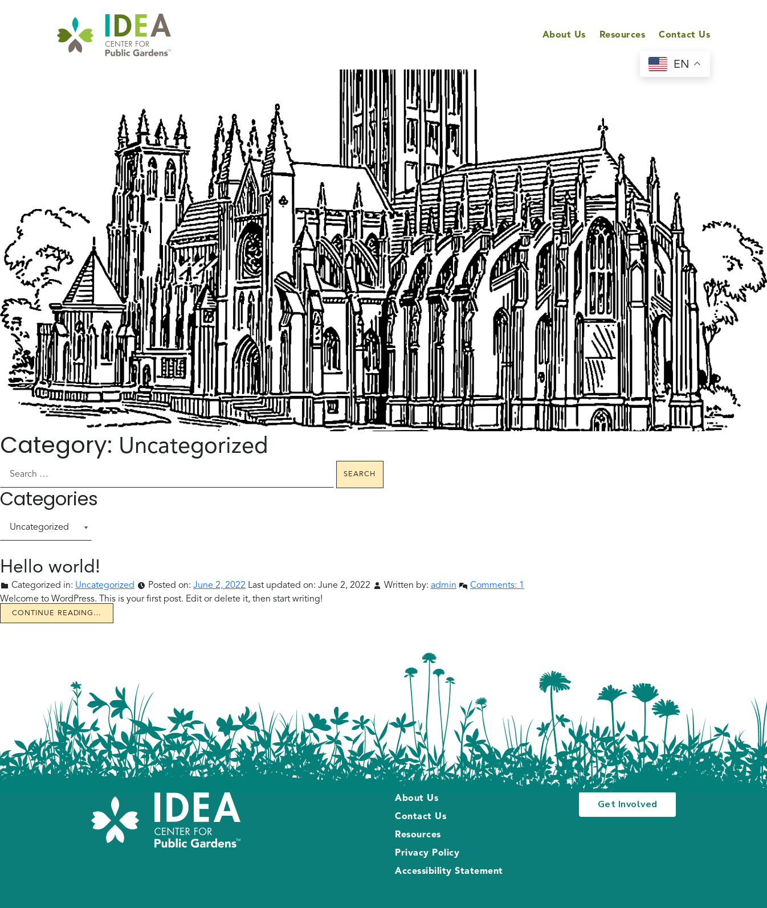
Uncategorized (104, 585)
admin (443, 585)
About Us (564, 35)
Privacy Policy (427, 853)
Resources (622, 35)
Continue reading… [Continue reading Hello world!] (56, 613)
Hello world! (50, 568)
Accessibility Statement (449, 871)
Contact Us (684, 35)
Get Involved (628, 804)
